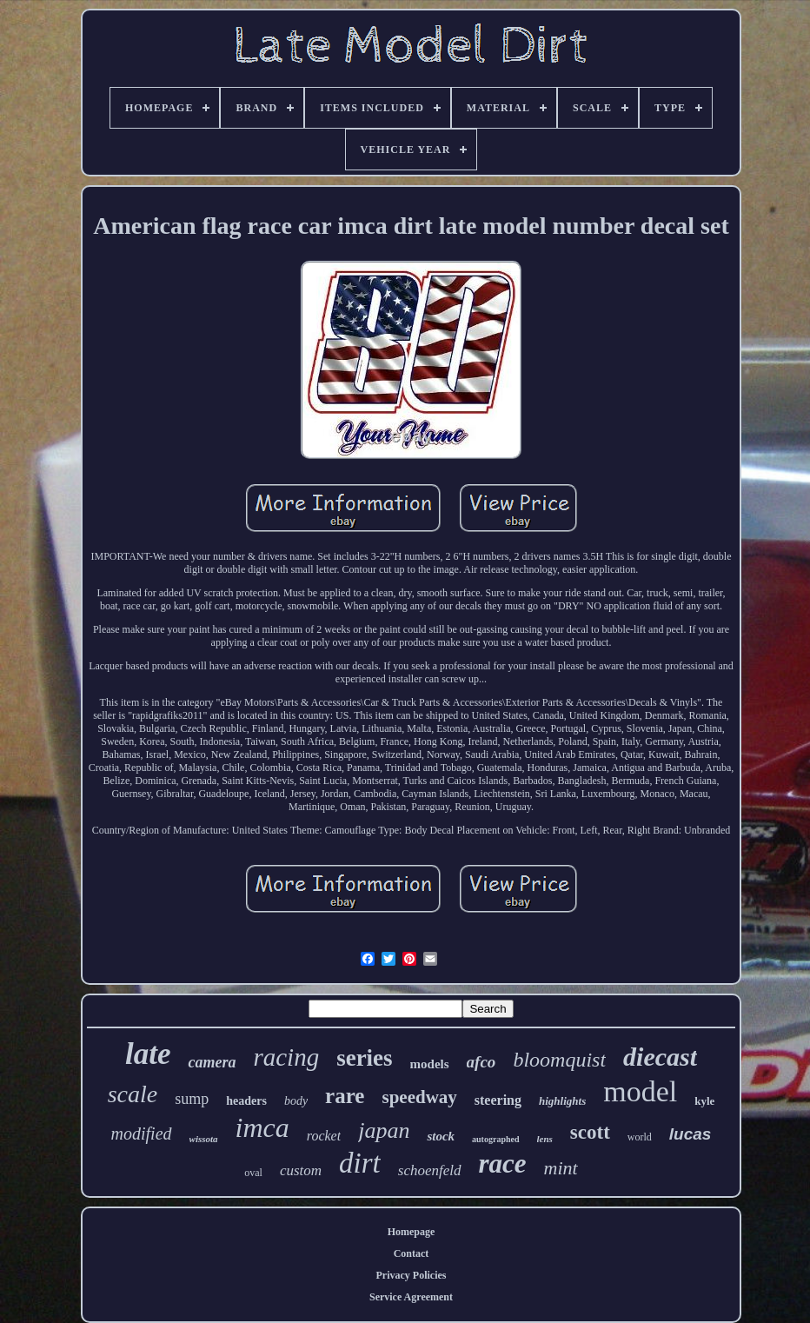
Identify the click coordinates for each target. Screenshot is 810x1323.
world (639, 1137)
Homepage (411, 1232)
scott (590, 1132)
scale (133, 1093)
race (503, 1163)
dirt (360, 1163)
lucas (690, 1134)
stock (441, 1136)
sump (192, 1098)
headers (246, 1100)
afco (481, 1062)
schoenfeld (429, 1170)
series (364, 1058)
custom (301, 1170)
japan (383, 1130)
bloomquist (559, 1059)
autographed (495, 1139)
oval (253, 1173)
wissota (203, 1139)
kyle (704, 1100)
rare (344, 1095)
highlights (562, 1100)
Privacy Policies (411, 1275)
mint (561, 1168)
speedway (419, 1097)
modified (141, 1133)
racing (286, 1057)
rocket (324, 1135)
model (640, 1091)
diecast (660, 1056)
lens (545, 1139)
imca (262, 1127)
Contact (411, 1253)
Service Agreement (411, 1297)
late (147, 1054)
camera (212, 1062)
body (296, 1100)
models (429, 1064)
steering (498, 1100)
